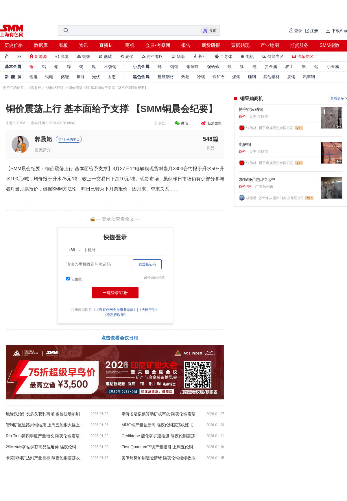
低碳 (105, 56)
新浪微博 (211, 123)
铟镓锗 (193, 66)
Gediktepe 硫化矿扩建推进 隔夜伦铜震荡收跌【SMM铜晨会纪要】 (160, 436)
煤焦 (236, 76)
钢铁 (83, 56)
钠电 (49, 76)
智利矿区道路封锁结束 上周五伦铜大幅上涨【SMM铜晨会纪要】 (45, 425)
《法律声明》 (148, 310)
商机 (129, 45)
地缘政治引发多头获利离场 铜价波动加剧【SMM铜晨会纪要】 (45, 414)
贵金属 (271, 66)
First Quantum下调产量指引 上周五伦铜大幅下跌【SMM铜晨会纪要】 (160, 447)
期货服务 (299, 45)
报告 (186, 45)
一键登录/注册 (115, 292)
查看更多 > (338, 98)
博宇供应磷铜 (251, 109)
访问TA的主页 (69, 139)
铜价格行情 (55, 88)
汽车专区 (302, 56)
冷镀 (201, 76)
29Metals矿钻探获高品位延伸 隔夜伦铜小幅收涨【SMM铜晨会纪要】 (45, 447)
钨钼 (174, 66)
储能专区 (273, 56)
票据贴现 (240, 45)
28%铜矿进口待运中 (257, 179)
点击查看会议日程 (119, 337)
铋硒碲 (213, 66)
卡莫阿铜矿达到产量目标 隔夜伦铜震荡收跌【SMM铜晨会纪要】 (45, 458)
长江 (199, 56)
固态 (112, 76)
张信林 (251, 128)
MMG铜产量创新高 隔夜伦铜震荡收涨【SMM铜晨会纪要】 (160, 425)
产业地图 (270, 45)
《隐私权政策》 (115, 315)
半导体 (223, 56)
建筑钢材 (166, 76)
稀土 (289, 66)
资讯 (83, 45)
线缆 (62, 56)
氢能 (80, 76)
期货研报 (211, 45)
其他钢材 (271, 76)
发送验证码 (147, 264)
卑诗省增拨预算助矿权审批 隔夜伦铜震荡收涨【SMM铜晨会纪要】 (160, 414)
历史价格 (13, 45)
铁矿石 (219, 76)
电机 (247, 56)
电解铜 (245, 144)
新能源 (38, 56)
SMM (21, 123)
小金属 (333, 66)
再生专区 (152, 56)
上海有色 (34, 88)
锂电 (33, 76)
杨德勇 (251, 198)
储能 (65, 76)
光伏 (127, 56)
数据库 (41, 45)
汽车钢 (309, 76)
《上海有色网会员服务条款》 (114, 310)
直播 (103, 45)
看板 (63, 45)
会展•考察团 (157, 45)
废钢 (291, 76)
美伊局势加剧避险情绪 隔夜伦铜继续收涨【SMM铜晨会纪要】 (160, 458)
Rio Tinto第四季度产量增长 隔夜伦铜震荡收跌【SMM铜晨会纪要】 (45, 436)
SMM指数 (329, 45)
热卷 (185, 76)
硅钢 (252, 76)
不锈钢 (110, 66)
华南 (178, 56)
